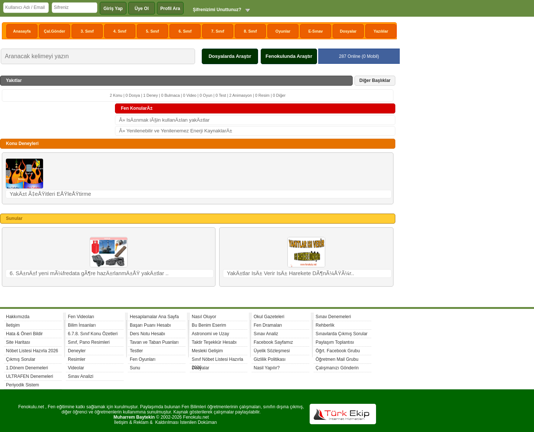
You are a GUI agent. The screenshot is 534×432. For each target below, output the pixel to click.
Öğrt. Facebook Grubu (338, 350)
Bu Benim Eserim (209, 325)
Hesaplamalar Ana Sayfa (154, 316)
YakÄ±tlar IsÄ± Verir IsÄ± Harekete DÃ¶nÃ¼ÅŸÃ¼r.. (290, 273)
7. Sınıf (217, 31)
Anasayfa (21, 31)
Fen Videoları (81, 316)
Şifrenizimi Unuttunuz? (217, 9)
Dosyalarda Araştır (229, 56)
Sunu (135, 367)
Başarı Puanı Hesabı (150, 325)
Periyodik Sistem (22, 385)
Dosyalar (348, 31)
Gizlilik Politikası (270, 359)
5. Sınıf (152, 31)
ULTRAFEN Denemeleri (29, 376)
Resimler (76, 359)
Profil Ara (170, 8)
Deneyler (77, 350)
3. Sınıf (87, 31)
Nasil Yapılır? (267, 367)
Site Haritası (18, 342)
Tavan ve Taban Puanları (154, 342)
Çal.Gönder (54, 31)
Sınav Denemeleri (333, 316)
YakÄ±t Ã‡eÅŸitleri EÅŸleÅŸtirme (50, 194)
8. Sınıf (250, 31)
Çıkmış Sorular (20, 359)
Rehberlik (325, 325)
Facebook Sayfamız (273, 342)
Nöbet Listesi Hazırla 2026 (32, 350)
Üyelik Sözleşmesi (272, 350)
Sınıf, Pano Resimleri (89, 342)
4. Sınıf (119, 31)
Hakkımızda (17, 316)
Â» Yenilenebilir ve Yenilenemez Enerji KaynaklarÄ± (175, 130)
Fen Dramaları (268, 325)
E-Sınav (315, 31)
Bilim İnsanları (82, 325)
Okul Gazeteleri (269, 316)
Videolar (76, 367)
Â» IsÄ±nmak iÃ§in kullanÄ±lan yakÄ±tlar (164, 120)
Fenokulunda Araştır (289, 56)
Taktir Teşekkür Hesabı (214, 342)
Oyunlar (283, 31)
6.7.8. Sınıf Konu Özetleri (93, 333)
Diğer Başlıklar (374, 80)
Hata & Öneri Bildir (24, 333)
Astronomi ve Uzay (210, 333)
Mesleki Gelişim (207, 350)
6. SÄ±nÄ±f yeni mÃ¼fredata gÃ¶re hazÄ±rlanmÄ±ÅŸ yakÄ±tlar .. (89, 273)
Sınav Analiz (266, 333)
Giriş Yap (113, 8)
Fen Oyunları (142, 359)
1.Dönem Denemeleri (27, 367)
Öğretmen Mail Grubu (337, 359)
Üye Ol (142, 8)
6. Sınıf (185, 31)
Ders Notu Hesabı (147, 333)
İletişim (13, 325)
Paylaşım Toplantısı (335, 342)
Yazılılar (380, 31)
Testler (136, 350)
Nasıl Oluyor (204, 316)
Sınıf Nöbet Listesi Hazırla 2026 (217, 360)
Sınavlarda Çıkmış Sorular (341, 333)
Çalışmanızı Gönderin (337, 367)
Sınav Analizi (80, 376)
